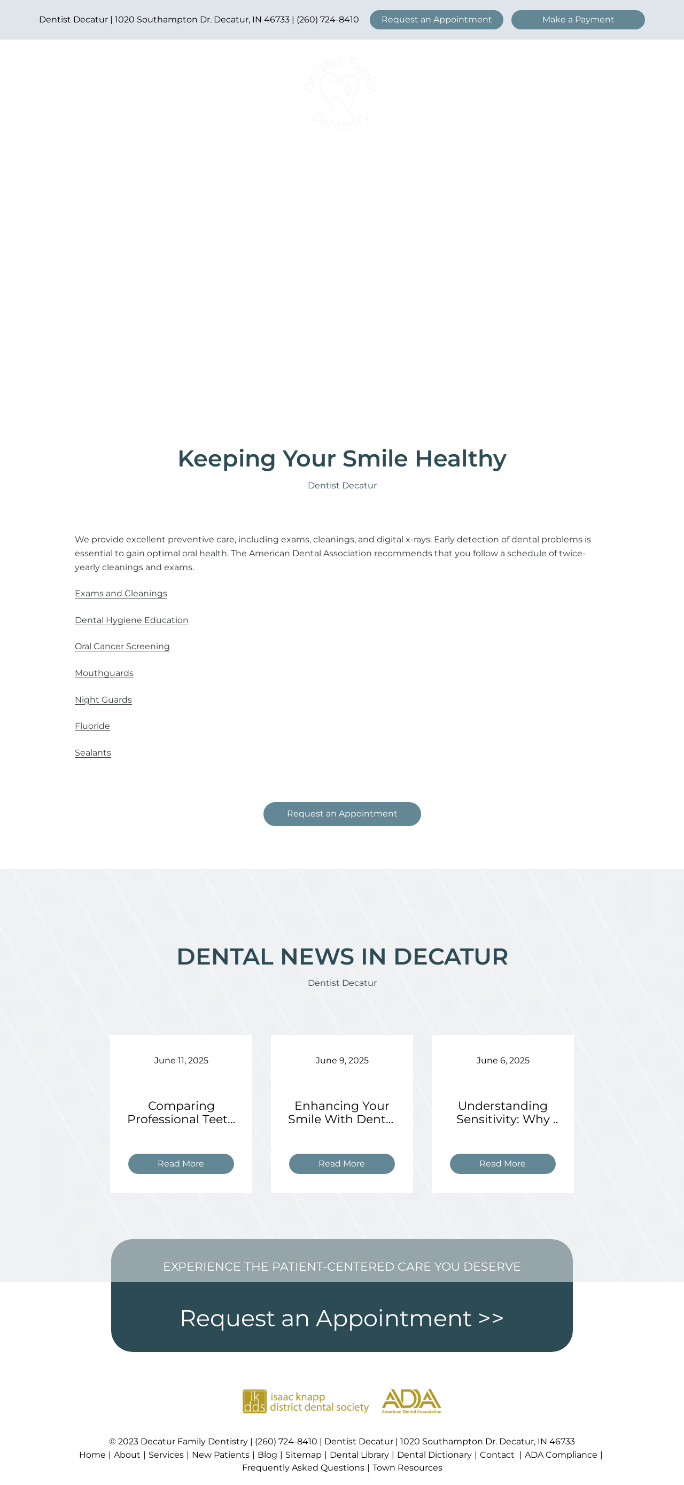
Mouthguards (104, 673)
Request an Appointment (437, 19)
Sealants (93, 753)
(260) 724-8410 (328, 19)
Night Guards (103, 700)
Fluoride (92, 726)
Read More (185, 1165)
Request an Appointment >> (342, 1318)
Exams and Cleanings (121, 593)
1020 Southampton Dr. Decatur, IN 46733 (202, 19)
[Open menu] (595, 94)
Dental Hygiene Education (132, 620)
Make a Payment (578, 19)
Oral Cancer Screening (122, 646)
